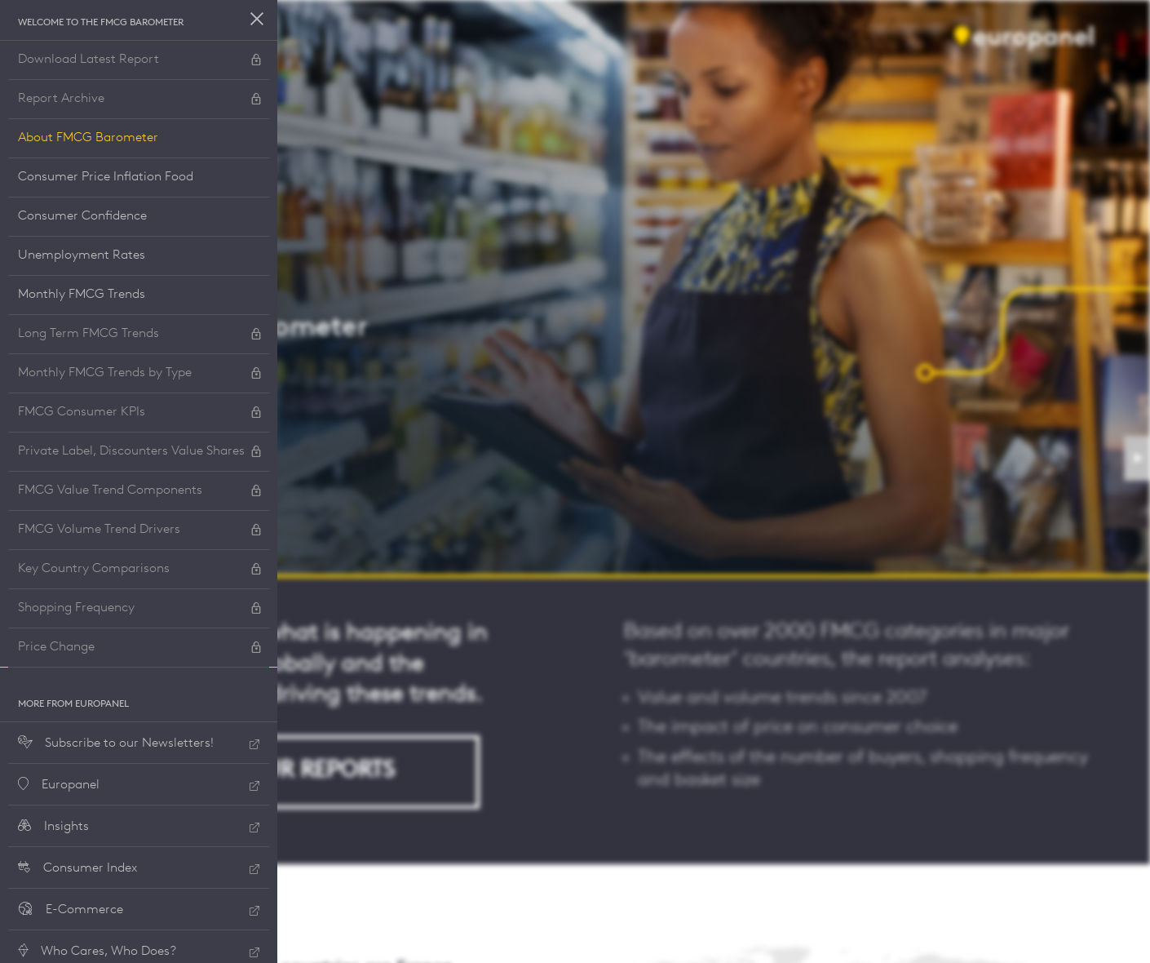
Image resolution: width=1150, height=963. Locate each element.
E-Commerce (138, 910)
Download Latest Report (140, 61)
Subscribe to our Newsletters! (138, 744)
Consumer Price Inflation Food (105, 177)
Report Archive (140, 100)
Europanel (138, 785)
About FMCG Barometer (88, 137)
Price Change (140, 648)
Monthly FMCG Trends (81, 294)
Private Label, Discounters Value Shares (140, 452)
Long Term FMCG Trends (140, 335)
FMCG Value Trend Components (140, 491)
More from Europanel (73, 704)
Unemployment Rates (81, 255)
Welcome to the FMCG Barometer (101, 23)
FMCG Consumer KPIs (140, 413)
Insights (138, 827)
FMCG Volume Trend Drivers (140, 531)
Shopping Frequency (140, 609)
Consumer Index (138, 869)
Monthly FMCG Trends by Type (140, 374)
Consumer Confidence (82, 216)
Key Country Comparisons (140, 570)
